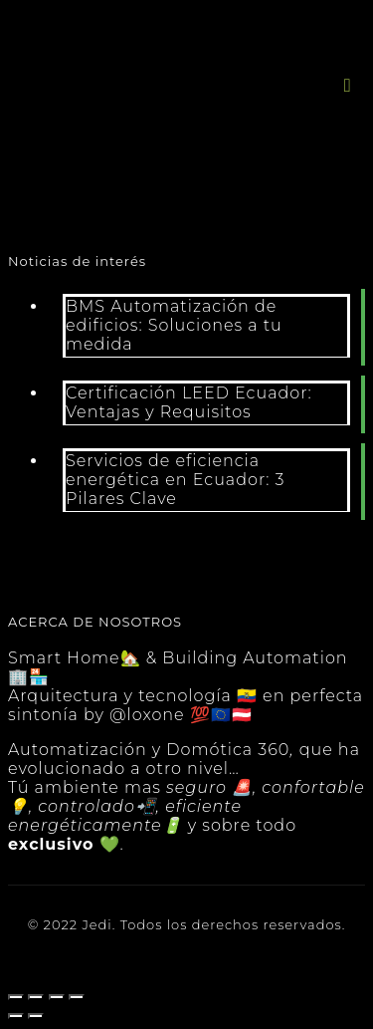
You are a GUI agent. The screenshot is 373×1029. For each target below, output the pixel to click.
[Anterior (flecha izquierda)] (16, 1016)
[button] (347, 85)
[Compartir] (36, 997)
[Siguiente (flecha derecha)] (36, 1016)
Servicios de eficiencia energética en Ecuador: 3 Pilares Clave (175, 479)
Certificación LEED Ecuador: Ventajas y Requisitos (189, 402)
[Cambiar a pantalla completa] (57, 997)
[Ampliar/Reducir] (77, 997)
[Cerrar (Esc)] (16, 997)
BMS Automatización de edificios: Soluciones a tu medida (174, 325)
